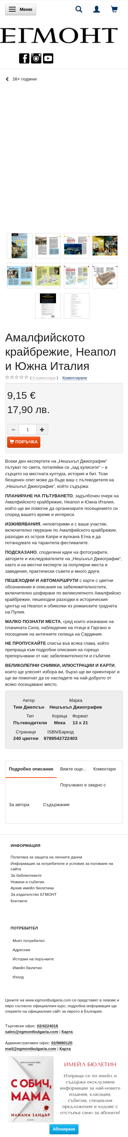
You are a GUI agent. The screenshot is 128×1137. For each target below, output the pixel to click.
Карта (67, 1031)
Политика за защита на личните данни (46, 857)
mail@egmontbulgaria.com (30, 1048)
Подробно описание (31, 768)
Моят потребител (28, 940)
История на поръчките (33, 959)
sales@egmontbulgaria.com (31, 1031)
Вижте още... (73, 768)
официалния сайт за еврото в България (65, 1011)
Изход (18, 977)
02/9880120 (61, 1043)
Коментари (104, 768)
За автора (19, 804)
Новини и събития (27, 882)
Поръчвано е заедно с (83, 784)
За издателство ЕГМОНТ (34, 894)
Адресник (21, 949)
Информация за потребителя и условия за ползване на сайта (62, 866)
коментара (43, 377)
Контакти (19, 901)
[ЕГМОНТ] (59, 33)
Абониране (64, 1129)
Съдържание (56, 804)
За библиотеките (26, 875)
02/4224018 (47, 1026)
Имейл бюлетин (27, 967)
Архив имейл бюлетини (32, 888)
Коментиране (74, 377)
